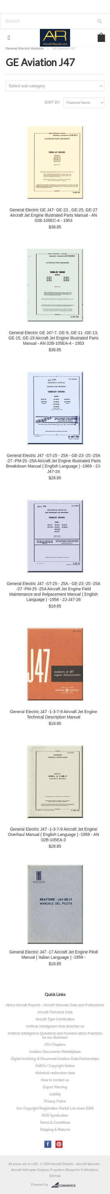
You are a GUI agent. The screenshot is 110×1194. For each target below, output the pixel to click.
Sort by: (52, 102)
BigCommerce (65, 1185)
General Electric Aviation (24, 48)
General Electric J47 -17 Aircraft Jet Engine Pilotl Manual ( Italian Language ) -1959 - (53, 955)
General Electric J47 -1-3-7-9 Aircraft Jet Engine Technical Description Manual (53, 714)
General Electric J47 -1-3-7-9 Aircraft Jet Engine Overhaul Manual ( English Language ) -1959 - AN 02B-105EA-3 (53, 834)
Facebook (48, 1144)
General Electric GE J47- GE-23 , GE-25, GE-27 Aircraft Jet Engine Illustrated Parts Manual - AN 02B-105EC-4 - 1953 (54, 215)
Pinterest (59, 1144)
